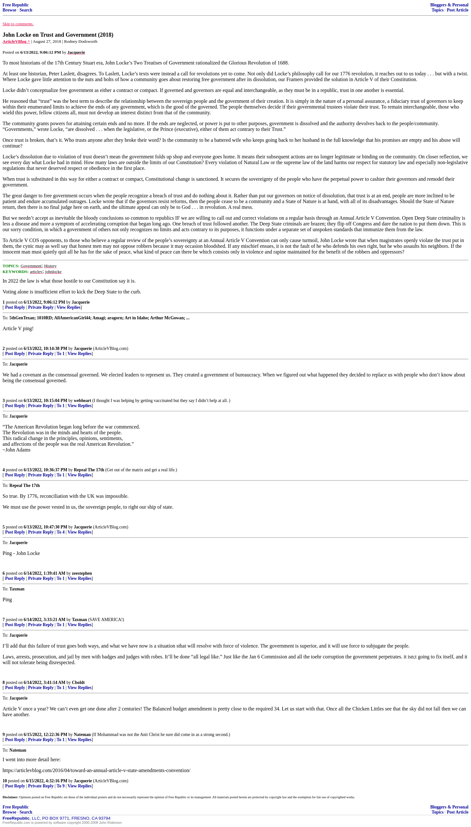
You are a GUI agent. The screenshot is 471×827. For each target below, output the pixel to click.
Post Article (457, 10)
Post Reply (15, 307)
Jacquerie (81, 302)
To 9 (61, 786)
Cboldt (78, 682)
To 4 (61, 532)
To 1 (61, 353)
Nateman (82, 734)
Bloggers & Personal (449, 5)
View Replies (69, 307)
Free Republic (16, 5)
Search (26, 10)
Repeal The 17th (89, 469)
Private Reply (41, 307)
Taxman (79, 619)
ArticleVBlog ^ (16, 41)
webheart (82, 400)
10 (5, 780)
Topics (437, 10)
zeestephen (82, 573)
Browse (9, 10)
